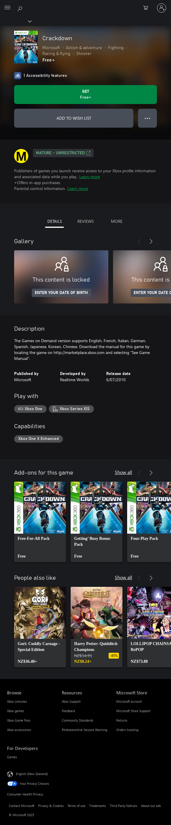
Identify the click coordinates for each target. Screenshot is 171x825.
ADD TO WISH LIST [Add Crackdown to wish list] (74, 118)
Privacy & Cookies (51, 806)
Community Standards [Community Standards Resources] (77, 720)
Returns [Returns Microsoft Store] (121, 720)
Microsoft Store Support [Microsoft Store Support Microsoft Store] (133, 711)
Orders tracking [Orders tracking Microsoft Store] (127, 730)
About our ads (151, 806)
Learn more (89, 176)
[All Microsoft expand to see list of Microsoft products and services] (7, 8)
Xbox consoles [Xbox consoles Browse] (17, 701)
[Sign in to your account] (162, 8)
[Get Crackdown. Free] (85, 94)
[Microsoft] (85, 4)
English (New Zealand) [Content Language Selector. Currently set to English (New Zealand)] (32, 774)
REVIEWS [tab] (85, 221)
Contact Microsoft (21, 806)
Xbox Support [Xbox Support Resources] (71, 701)
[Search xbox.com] (21, 7)
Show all (123, 472)
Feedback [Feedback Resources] (68, 711)
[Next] (151, 241)
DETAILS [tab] (54, 221)
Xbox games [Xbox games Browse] (15, 711)
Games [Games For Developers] (12, 757)
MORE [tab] (116, 221)
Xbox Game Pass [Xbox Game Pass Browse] (19, 720)
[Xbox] (15, 21)
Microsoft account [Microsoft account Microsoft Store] (129, 701)
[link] (40, 522)
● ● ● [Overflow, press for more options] (147, 118)
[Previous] (139, 241)
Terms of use (76, 806)
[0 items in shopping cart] (147, 8)
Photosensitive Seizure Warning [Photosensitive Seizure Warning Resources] (84, 730)
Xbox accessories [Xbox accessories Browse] (19, 730)
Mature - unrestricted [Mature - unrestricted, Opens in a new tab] (63, 153)
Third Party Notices (123, 806)
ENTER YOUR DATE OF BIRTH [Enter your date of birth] (61, 293)
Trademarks (97, 806)
